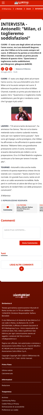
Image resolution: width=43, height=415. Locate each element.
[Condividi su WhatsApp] (2, 69)
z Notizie (18, 9)
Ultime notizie (7, 370)
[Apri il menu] (3, 2)
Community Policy (8, 400)
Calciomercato (7, 373)
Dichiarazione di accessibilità (13, 407)
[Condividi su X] (10, 69)
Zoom (28, 9)
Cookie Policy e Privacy (10, 404)
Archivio (5, 397)
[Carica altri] (21, 268)
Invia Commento (29, 243)
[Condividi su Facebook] (6, 69)
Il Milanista (6, 9)
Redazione (6, 385)
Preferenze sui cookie (10, 410)
